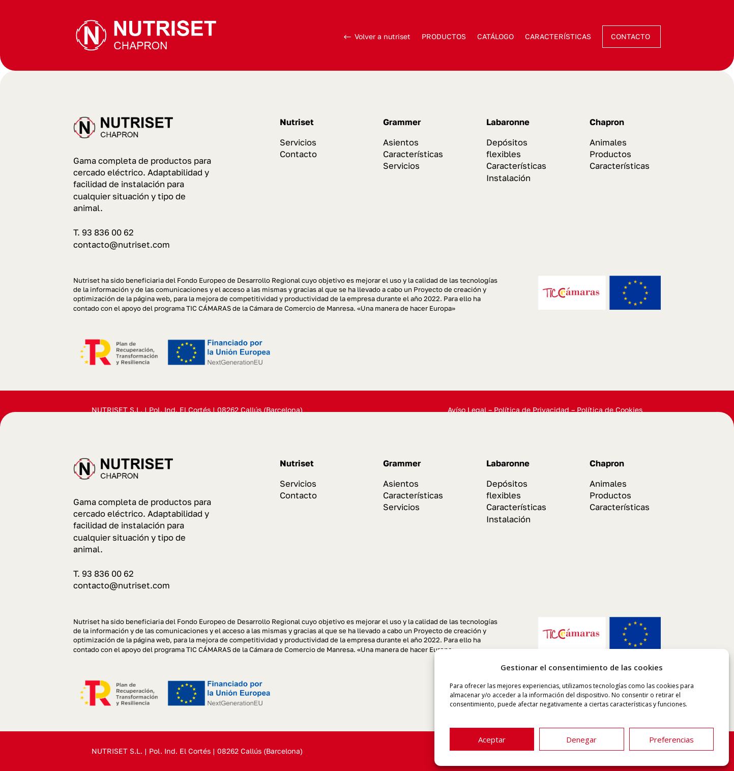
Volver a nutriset (382, 36)
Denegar (581, 739)
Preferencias (671, 739)
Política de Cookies (609, 409)
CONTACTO (630, 36)
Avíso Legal (467, 409)
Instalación (508, 178)
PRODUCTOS (444, 36)
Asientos (401, 142)
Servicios (298, 142)
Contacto (298, 154)
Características (413, 154)
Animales (608, 142)
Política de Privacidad (531, 409)
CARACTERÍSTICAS (558, 36)
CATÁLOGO (495, 36)
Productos (610, 154)
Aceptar (492, 739)
